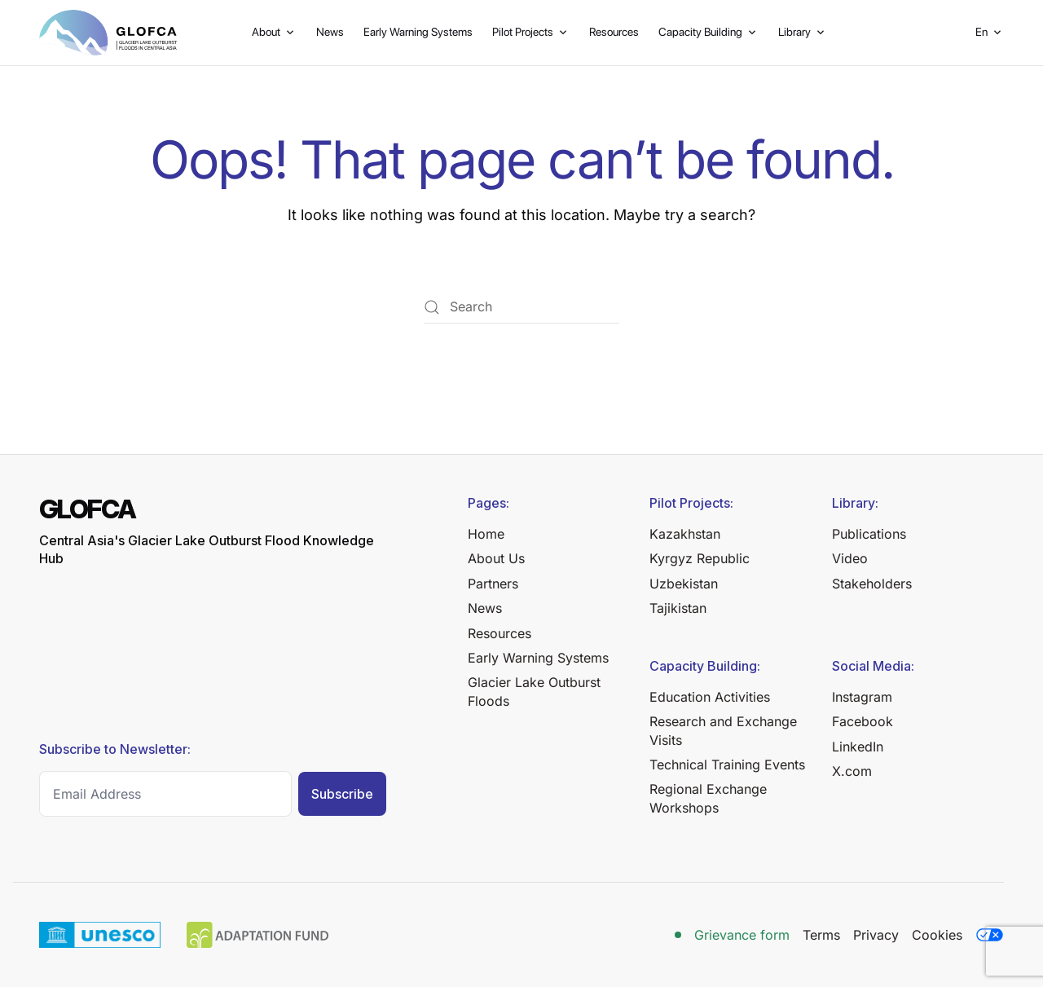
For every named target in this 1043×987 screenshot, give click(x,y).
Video (850, 558)
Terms (821, 935)
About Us (496, 558)
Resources (614, 31)
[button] (989, 32)
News (330, 31)
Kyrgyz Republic (699, 558)
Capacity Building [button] (708, 32)
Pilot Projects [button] (531, 32)
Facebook (862, 721)
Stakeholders (872, 583)
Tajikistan (677, 608)
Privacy (876, 935)
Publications (869, 534)
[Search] (521, 307)
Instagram (862, 697)
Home (486, 534)
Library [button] (802, 32)
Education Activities (709, 697)
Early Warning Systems (418, 31)
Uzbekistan (683, 583)
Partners (493, 583)
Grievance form (742, 935)
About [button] (274, 32)
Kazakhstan (684, 534)
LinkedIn (857, 746)
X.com (852, 771)
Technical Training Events (727, 764)
